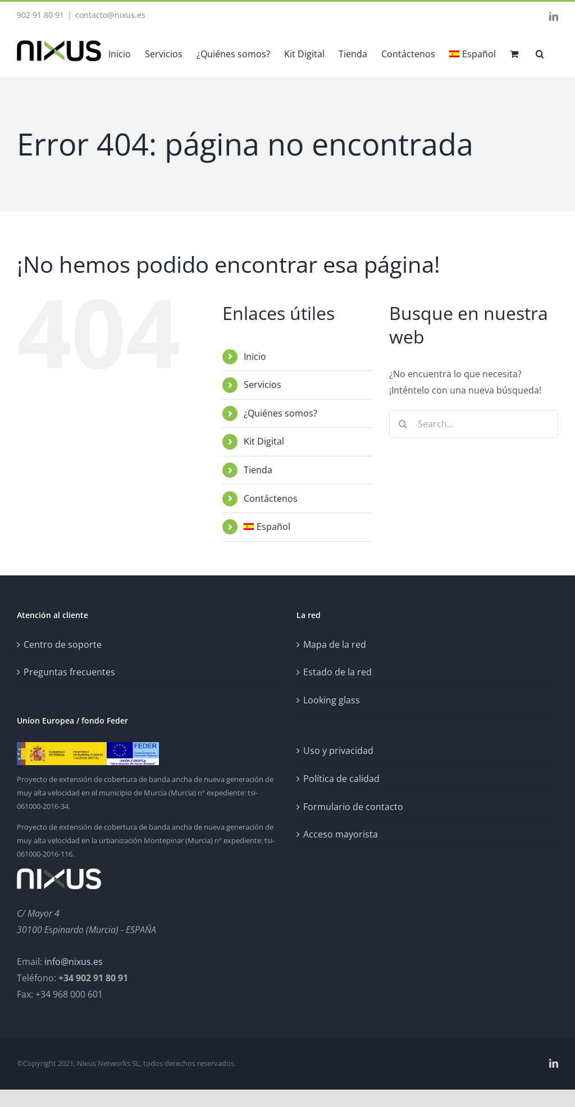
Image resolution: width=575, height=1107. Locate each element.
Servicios (262, 384)
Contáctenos (271, 498)
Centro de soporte (63, 644)
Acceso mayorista (340, 834)
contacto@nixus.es (110, 15)
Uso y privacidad (338, 750)
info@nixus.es (73, 961)
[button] (540, 52)
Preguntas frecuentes (69, 672)
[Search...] (473, 424)
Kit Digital (264, 441)
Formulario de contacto (353, 806)
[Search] (403, 424)
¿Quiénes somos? (280, 413)
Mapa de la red (334, 644)
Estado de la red (337, 672)
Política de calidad (341, 778)
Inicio (255, 356)
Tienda (258, 470)
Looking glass (331, 700)
